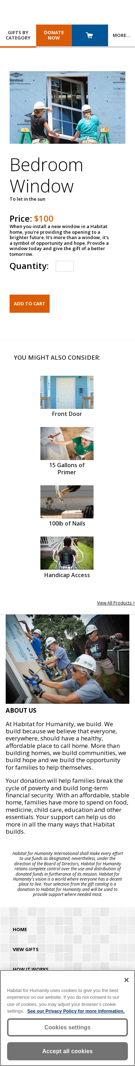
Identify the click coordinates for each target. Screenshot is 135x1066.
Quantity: (29, 265)
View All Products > (116, 603)
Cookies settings (67, 1027)
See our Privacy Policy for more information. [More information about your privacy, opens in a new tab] (76, 1011)
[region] (67, 1018)
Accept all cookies (67, 1051)
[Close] (126, 980)
